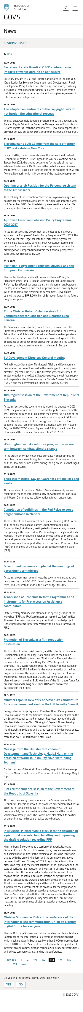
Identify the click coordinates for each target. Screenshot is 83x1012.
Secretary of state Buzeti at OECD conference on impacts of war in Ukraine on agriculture (37, 69)
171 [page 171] (35, 960)
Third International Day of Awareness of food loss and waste (41, 480)
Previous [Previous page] (11, 960)
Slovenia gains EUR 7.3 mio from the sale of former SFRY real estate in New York (39, 145)
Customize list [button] (16, 43)
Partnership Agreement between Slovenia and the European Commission (39, 267)
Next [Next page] (24, 964)
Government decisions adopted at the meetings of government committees (39, 568)
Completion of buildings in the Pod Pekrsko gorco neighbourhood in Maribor (38, 511)
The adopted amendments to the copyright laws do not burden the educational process (39, 111)
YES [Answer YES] (8, 984)
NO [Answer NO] (21, 984)
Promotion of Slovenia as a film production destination (33, 641)
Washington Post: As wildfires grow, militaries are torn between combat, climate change (39, 446)
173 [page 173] (52, 960)
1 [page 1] (21, 960)
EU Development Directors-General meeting (35, 357)
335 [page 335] (15, 964)
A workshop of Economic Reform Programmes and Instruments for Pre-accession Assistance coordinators (39, 601)
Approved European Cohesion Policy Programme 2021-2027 (38, 222)
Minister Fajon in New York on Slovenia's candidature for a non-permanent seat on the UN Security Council (41, 702)
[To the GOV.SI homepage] (18, 12)
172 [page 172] (43, 960)
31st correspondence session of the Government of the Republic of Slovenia (39, 791)
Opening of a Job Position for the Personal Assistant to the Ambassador (40, 187)
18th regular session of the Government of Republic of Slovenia (41, 397)
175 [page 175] (69, 960)
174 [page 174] (60, 960)
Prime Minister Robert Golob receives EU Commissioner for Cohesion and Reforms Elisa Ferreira (36, 315)
